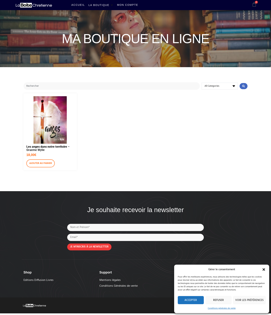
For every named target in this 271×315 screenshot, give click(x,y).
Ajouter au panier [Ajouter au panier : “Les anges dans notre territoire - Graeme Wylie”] (40, 164)
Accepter (190, 300)
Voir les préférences (249, 300)
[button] (264, 269)
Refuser (218, 300)
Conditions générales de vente (222, 308)
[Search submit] (244, 86)
